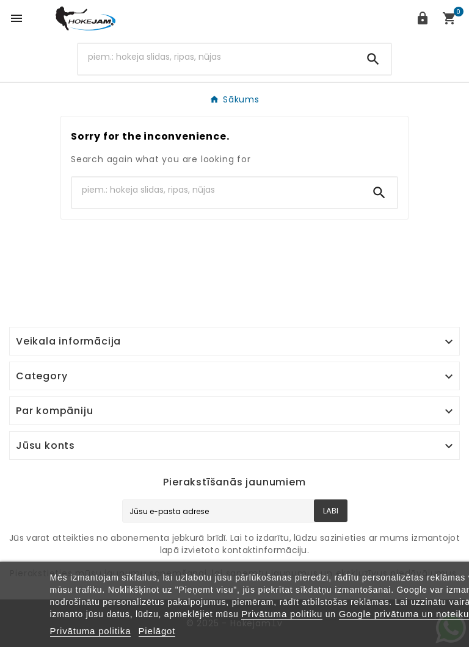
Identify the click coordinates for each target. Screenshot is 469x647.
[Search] (217, 57)
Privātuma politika (90, 631)
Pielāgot (157, 631)
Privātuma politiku (281, 614)
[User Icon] (422, 18)
